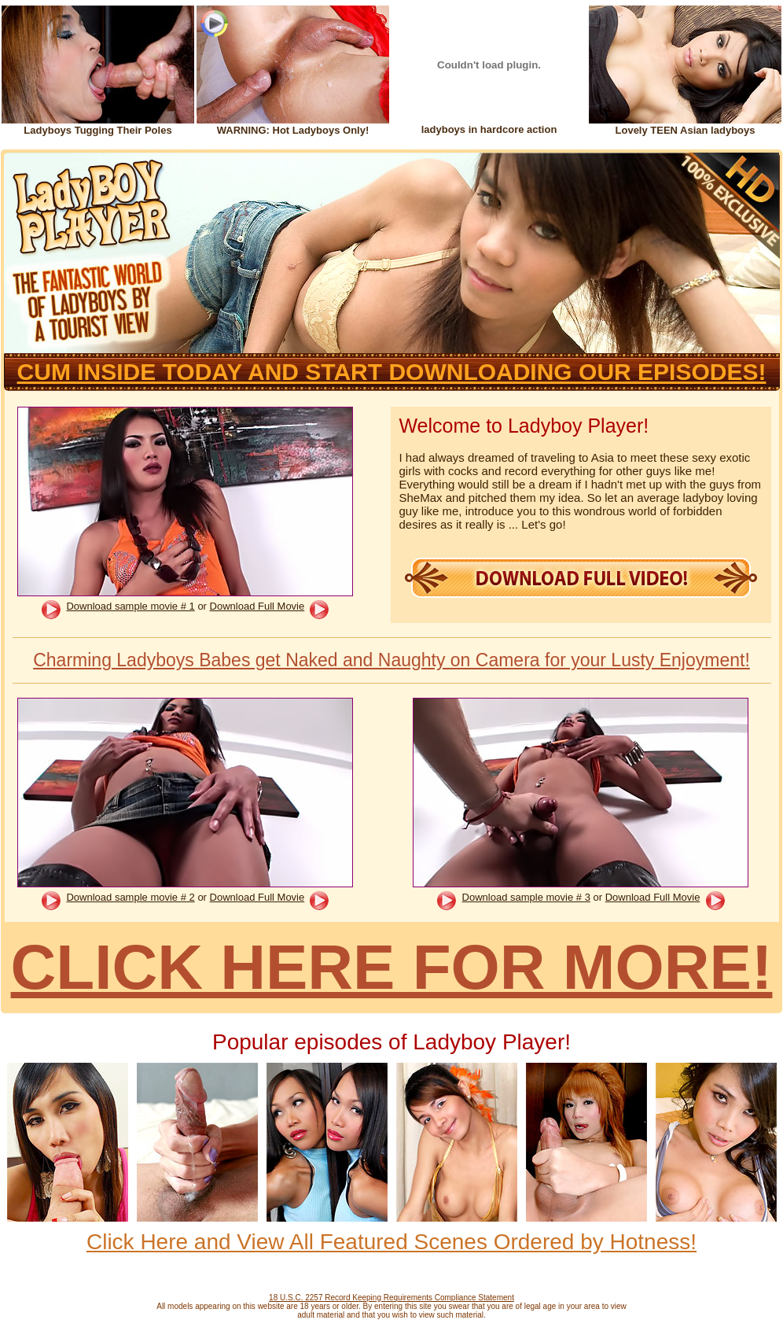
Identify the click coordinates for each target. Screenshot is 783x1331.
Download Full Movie (257, 606)
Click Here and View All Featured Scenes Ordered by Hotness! (391, 1242)
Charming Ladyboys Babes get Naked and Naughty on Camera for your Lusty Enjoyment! (391, 660)
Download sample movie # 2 (130, 897)
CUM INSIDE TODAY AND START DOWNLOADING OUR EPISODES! (391, 372)
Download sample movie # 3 (526, 897)
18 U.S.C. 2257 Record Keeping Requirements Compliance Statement (391, 1297)
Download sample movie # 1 (130, 606)
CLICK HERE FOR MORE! (392, 967)
